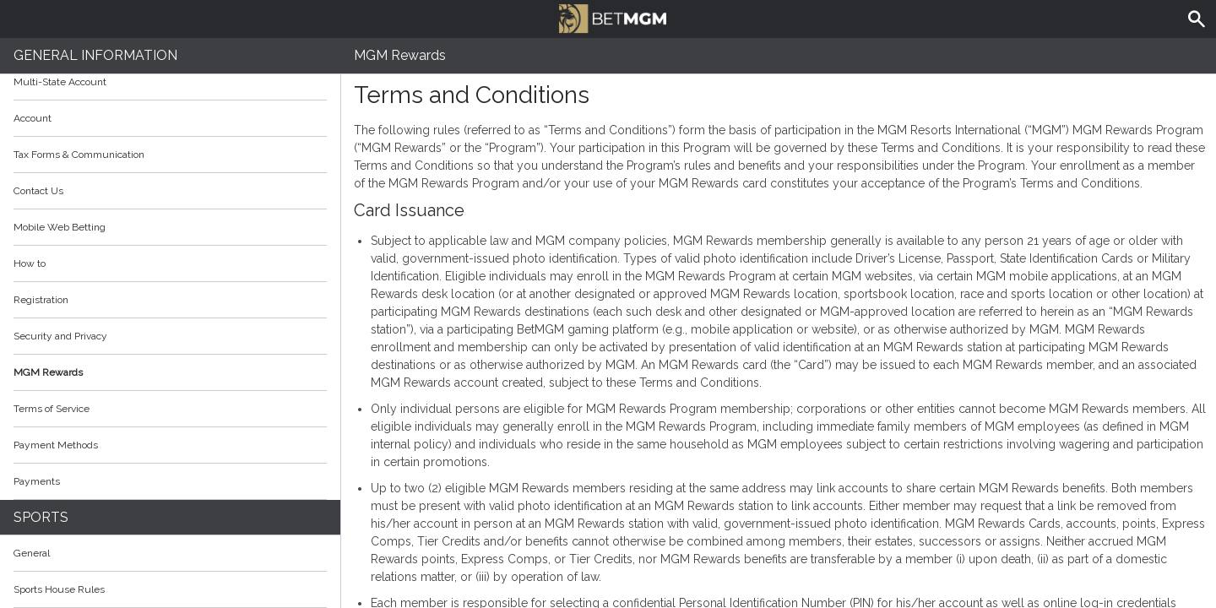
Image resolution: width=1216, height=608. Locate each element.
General (32, 553)
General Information (95, 55)
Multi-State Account (60, 82)
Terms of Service (170, 409)
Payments (170, 481)
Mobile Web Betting (60, 227)
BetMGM (612, 17)
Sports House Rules (59, 589)
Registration (41, 300)
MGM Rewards (48, 372)
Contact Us (38, 191)
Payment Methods (170, 445)
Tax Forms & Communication (170, 154)
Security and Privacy (60, 336)
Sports (41, 517)
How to (170, 263)
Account (170, 118)
